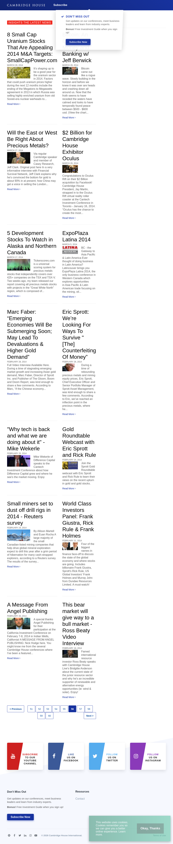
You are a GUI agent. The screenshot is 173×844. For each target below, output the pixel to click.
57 (80, 709)
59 (41, 715)
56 (72, 709)
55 (64, 709)
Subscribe (60, 5)
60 (49, 715)
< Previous (16, 709)
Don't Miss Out (37, 800)
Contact (80, 798)
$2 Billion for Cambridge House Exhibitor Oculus (77, 145)
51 (31, 709)
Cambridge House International (65, 835)
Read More (13, 104)
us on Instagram (153, 757)
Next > (89, 715)
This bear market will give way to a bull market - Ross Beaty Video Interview (78, 624)
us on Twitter (112, 757)
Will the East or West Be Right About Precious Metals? (32, 139)
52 (39, 709)
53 (47, 709)
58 (89, 709)
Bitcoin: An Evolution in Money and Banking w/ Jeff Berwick (76, 47)
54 (56, 709)
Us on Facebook (71, 757)
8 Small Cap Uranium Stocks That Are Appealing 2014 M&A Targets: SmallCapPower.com (32, 47)
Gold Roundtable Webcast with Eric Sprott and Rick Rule (79, 442)
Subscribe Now (20, 817)
